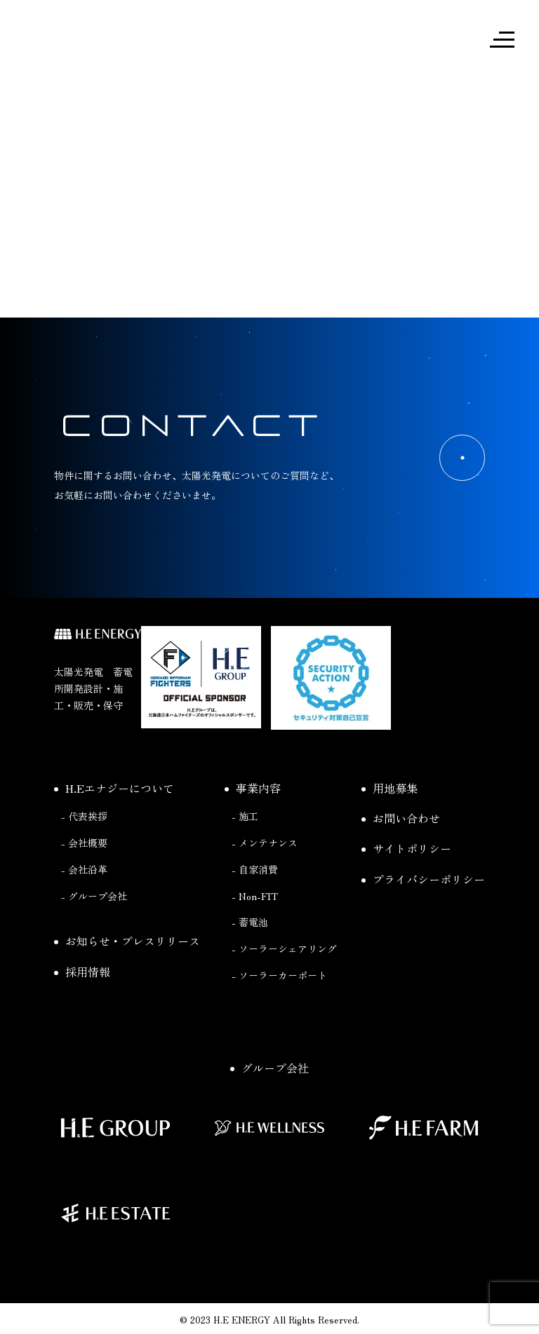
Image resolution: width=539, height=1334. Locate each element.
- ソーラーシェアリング (284, 948)
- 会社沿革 (84, 869)
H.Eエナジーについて (114, 788)
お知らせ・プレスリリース (127, 940)
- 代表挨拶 (84, 816)
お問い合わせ (400, 818)
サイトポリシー (406, 848)
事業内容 (253, 788)
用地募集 (389, 788)
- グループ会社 (94, 896)
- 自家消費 (255, 869)
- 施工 (245, 816)
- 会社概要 (84, 843)
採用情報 (82, 971)
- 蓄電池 (250, 922)
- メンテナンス (265, 843)
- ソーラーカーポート (279, 975)
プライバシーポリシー (423, 879)
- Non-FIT (255, 896)
